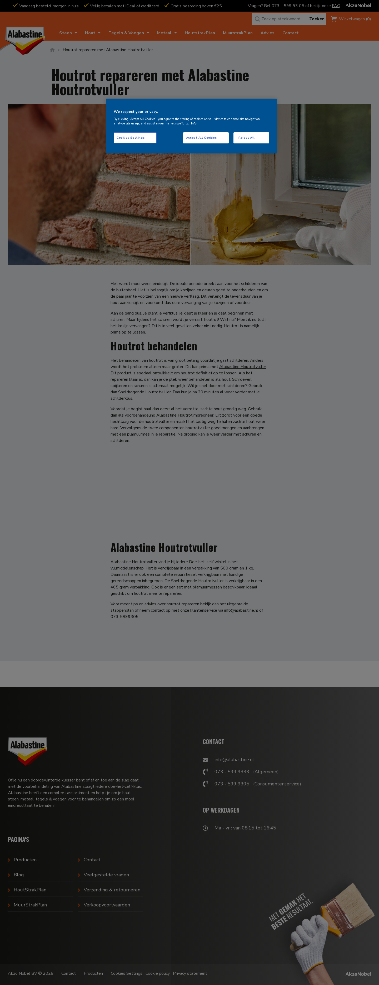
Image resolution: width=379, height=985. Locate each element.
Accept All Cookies (201, 138)
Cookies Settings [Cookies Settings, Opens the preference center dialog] (130, 138)
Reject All (246, 138)
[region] (191, 126)
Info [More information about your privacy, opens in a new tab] (194, 123)
